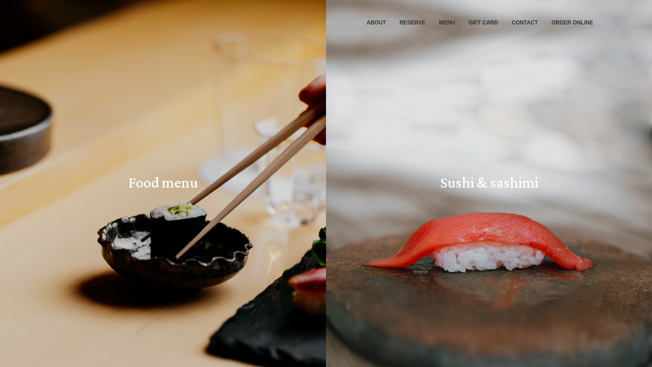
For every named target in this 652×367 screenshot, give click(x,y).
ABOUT (376, 22)
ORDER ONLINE (572, 22)
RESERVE (412, 22)
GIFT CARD (483, 22)
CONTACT (525, 22)
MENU (447, 22)
